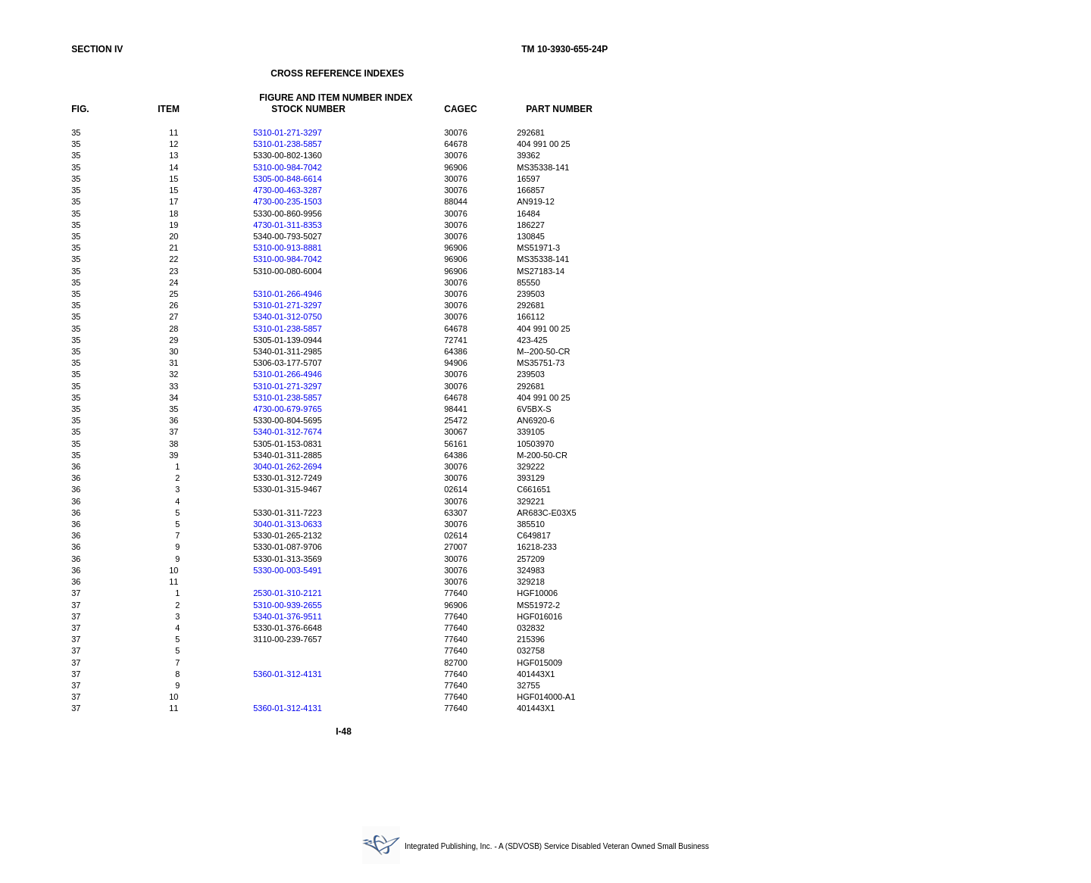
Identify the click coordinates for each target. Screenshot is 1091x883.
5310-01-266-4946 (287, 293)
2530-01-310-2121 (287, 593)
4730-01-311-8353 (287, 224)
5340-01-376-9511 (287, 616)
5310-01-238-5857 (287, 143)
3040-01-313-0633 (287, 524)
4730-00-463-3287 (287, 190)
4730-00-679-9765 (287, 408)
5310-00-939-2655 (287, 605)
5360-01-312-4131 (287, 674)
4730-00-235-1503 (287, 201)
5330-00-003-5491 (287, 570)
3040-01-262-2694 (287, 466)
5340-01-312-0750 (287, 316)
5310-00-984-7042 (287, 167)
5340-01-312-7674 (287, 431)
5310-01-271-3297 (287, 132)
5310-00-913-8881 (287, 247)
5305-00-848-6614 (287, 178)
